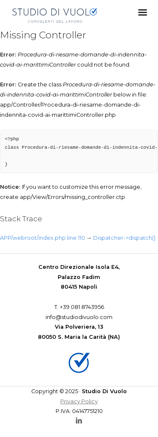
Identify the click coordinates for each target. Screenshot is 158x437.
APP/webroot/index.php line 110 (42, 238)
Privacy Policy (79, 401)
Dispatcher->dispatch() (124, 238)
